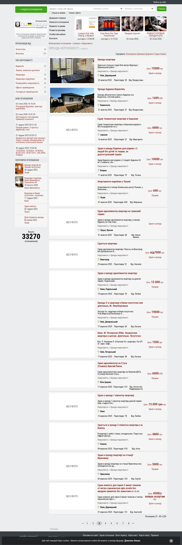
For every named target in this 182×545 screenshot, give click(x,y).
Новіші (163, 54)
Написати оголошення (59, 22)
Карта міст (133, 535)
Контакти (53, 38)
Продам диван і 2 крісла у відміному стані (27, 128)
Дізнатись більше (132, 540)
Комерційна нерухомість (27, 83)
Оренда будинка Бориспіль (111, 89)
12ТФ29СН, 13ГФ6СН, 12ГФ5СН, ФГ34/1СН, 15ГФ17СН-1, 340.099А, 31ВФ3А (31, 153)
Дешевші (141, 54)
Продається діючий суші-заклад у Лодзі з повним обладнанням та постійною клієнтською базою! (30, 140)
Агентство (21, 49)
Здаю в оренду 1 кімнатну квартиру (116, 395)
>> (133, 523)
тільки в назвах (58, 13)
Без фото (72, 129)
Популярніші (131, 54)
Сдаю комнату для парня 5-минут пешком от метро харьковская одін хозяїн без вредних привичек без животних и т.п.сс (119, 488)
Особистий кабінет (57, 34)
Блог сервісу (121, 535)
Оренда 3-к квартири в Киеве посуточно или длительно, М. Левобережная (120, 304)
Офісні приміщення (25, 87)
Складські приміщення (27, 91)
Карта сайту (144, 535)
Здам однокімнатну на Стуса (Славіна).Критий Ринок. (112, 365)
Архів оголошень (107, 535)
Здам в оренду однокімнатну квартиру (117, 273)
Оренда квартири (106, 59)
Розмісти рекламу (57, 30)
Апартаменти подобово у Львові (114, 181)
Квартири (20, 74)
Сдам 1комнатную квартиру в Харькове (118, 118)
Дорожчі (149, 54)
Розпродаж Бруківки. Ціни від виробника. (29, 107)
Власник (20, 53)
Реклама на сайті (90, 535)
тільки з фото (75, 13)
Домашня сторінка (57, 18)
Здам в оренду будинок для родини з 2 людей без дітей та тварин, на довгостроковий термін (117, 151)
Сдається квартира (107, 243)
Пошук (162, 9)
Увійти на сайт (159, 2)
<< (83, 523)
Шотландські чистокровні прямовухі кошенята (27, 118)
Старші (157, 54)
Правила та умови (57, 26)
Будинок (20, 66)
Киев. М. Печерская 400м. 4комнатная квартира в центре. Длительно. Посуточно (119, 334)
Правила (155, 535)
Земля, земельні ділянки (28, 70)
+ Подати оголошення (31, 9)
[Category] (142, 8)
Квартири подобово (25, 79)
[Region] (111, 8)
